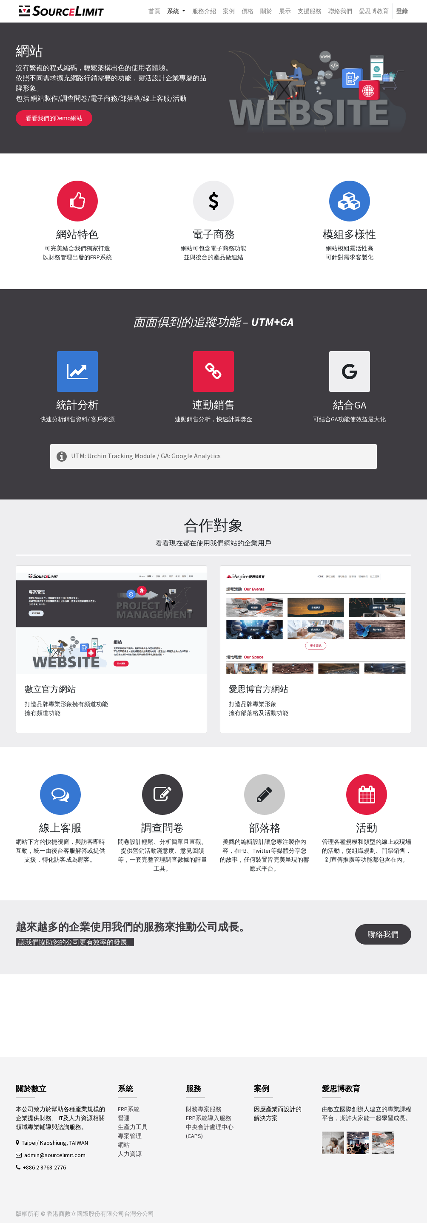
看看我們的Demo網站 (54, 118)
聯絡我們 (383, 934)
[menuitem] (154, 11)
